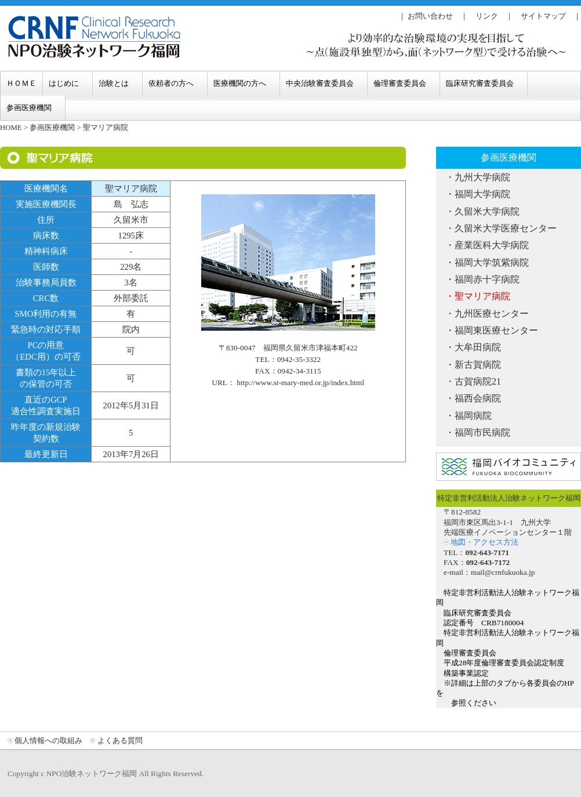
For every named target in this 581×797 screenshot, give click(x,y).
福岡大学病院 (482, 194)
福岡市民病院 (482, 432)
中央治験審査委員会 (320, 83)
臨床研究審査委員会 (480, 83)
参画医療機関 (29, 107)
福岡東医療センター (496, 330)
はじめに (64, 83)
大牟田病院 (478, 347)
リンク (486, 16)
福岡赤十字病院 (487, 279)
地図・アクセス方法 (484, 542)
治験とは (114, 83)
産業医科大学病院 (492, 245)
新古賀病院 (478, 364)
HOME (11, 128)
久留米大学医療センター (506, 228)
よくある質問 (120, 740)
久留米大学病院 (487, 211)
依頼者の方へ (171, 83)
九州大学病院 (482, 177)
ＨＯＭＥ (21, 83)
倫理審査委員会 (399, 83)
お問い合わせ (430, 16)
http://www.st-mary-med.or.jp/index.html (300, 382)
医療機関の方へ (239, 83)
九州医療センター (492, 313)
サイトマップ (543, 16)
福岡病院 (473, 416)
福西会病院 (478, 398)
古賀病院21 (478, 381)
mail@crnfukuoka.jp (503, 572)
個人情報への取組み (48, 740)
